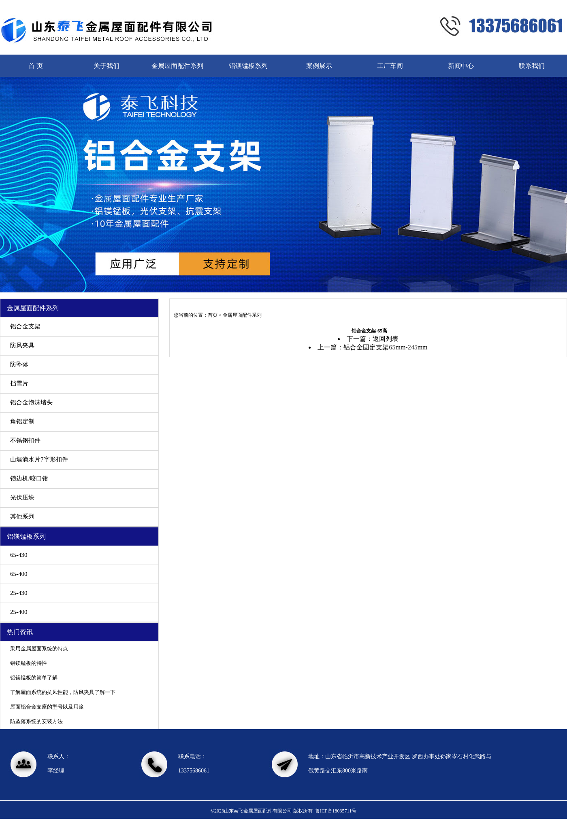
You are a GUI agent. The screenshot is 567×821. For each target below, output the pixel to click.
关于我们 (106, 65)
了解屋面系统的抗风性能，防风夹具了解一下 (62, 692)
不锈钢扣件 (25, 440)
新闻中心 (461, 65)
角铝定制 (22, 421)
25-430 (19, 593)
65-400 (19, 574)
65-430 (19, 555)
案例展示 (319, 65)
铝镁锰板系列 (248, 65)
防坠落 (19, 364)
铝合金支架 (25, 326)
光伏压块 (22, 497)
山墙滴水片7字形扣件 (39, 459)
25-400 (19, 612)
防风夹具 (22, 345)
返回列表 (386, 338)
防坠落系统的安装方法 (36, 721)
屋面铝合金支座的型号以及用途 (47, 707)
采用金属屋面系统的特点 (39, 648)
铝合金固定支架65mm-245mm (385, 347)
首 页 (35, 65)
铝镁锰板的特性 (28, 663)
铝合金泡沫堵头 (31, 402)
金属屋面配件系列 (177, 65)
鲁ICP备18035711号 (335, 811)
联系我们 (532, 65)
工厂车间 (390, 65)
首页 (212, 315)
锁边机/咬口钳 (29, 478)
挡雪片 (19, 383)
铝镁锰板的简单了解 (34, 678)
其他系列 (22, 516)
